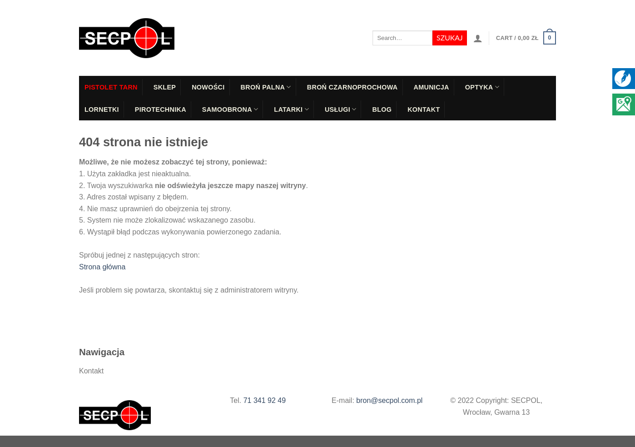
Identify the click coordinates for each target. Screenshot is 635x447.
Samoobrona (230, 109)
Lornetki (101, 109)
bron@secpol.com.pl (389, 400)
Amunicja (431, 87)
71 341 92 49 (264, 400)
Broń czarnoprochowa (352, 87)
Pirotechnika (160, 109)
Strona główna (102, 267)
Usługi (341, 109)
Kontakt (423, 109)
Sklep (165, 87)
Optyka (482, 87)
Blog (382, 109)
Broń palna (266, 87)
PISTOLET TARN (111, 87)
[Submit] (449, 38)
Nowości (208, 87)
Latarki (291, 109)
